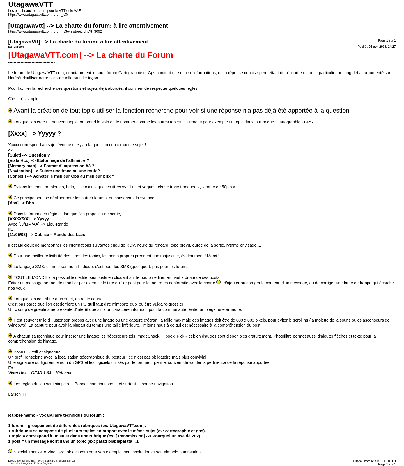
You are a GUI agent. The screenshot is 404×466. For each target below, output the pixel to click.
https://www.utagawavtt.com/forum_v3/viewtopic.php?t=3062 (55, 31)
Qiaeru (49, 463)
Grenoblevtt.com (73, 452)
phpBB (30, 460)
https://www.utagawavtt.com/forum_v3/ (38, 15)
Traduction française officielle (25, 463)
